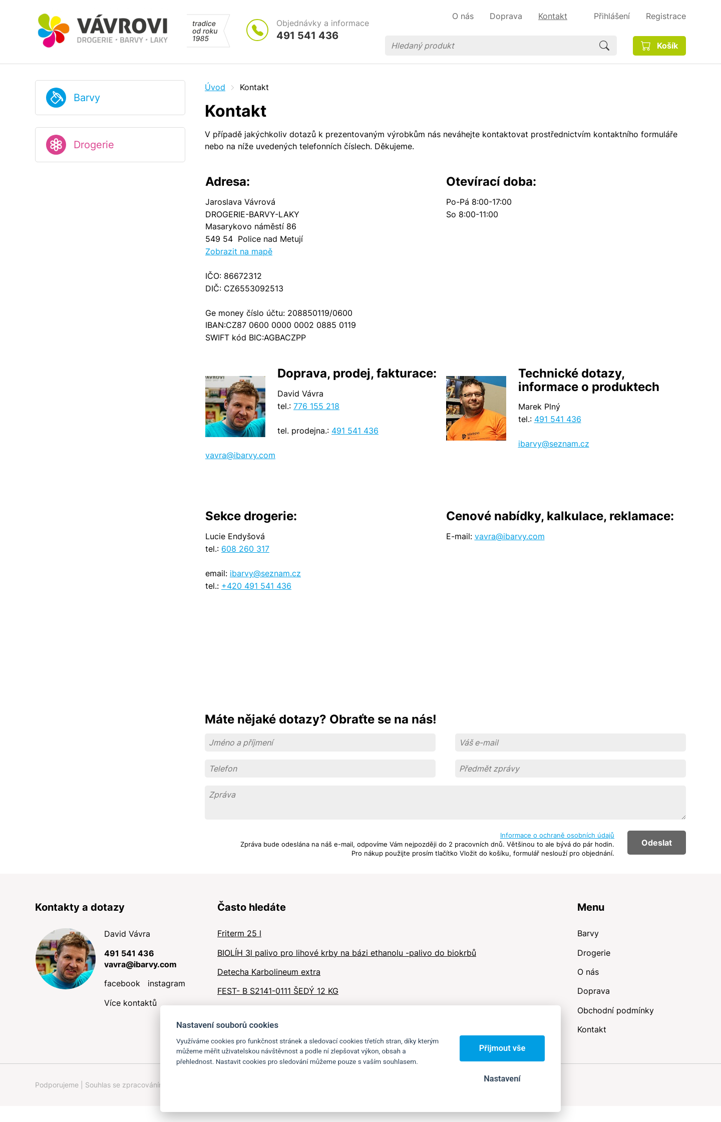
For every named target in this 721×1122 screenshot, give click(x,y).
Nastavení (502, 1078)
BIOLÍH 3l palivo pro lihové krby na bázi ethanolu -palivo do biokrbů (346, 953)
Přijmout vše (502, 1048)
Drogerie (94, 145)
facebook (122, 983)
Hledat (604, 46)
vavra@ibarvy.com (240, 455)
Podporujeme (57, 1084)
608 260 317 (245, 549)
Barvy (87, 98)
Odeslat (656, 843)
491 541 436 (307, 36)
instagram (166, 983)
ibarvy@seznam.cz (553, 444)
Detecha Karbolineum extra (268, 972)
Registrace (666, 16)
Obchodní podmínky (615, 1010)
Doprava (593, 991)
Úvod (215, 87)
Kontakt (591, 1029)
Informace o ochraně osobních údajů (557, 835)
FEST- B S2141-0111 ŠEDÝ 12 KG (277, 991)
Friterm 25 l (239, 933)
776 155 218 (316, 406)
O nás (588, 972)
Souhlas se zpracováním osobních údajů (150, 1084)
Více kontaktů (130, 1003)
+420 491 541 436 (256, 586)
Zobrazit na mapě (238, 251)
